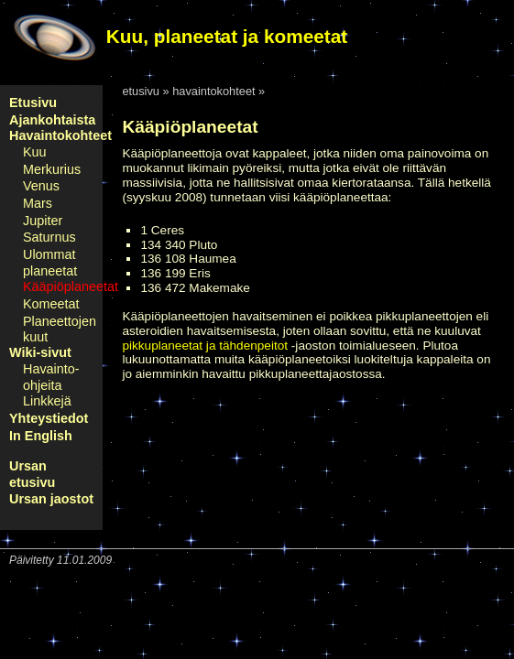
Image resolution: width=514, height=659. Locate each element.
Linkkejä (47, 401)
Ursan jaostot (51, 499)
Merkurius (52, 169)
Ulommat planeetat (50, 262)
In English (40, 435)
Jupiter (42, 220)
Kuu (35, 152)
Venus (41, 185)
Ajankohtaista (52, 120)
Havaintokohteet (60, 135)
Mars (37, 203)
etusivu (140, 91)
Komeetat (51, 304)
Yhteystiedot (48, 418)
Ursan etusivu (32, 474)
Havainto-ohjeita (51, 377)
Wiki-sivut (40, 352)
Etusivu (33, 102)
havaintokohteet (213, 91)
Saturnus (49, 237)
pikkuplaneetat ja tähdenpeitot (205, 345)
